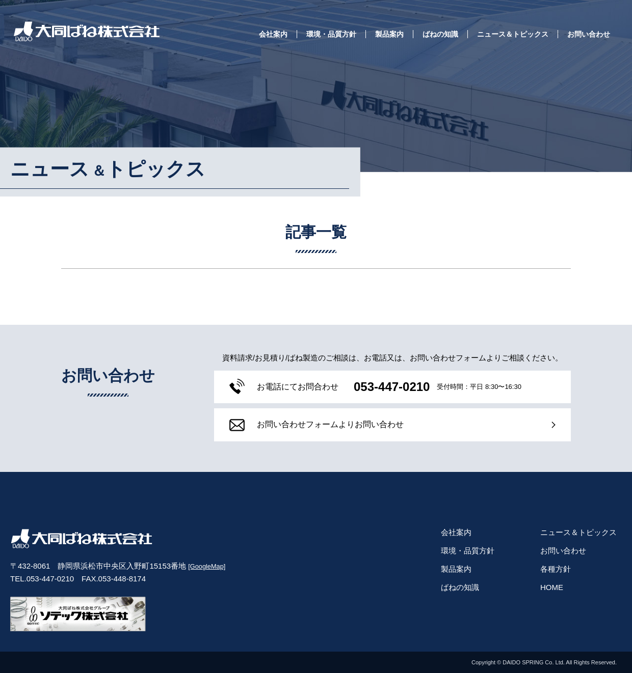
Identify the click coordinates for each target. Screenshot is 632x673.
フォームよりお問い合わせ (309, 425)
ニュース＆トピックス (512, 34)
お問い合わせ (588, 34)
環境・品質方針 (331, 34)
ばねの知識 (440, 34)
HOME (551, 587)
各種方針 (555, 569)
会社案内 (273, 34)
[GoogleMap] (206, 566)
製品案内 (389, 34)
